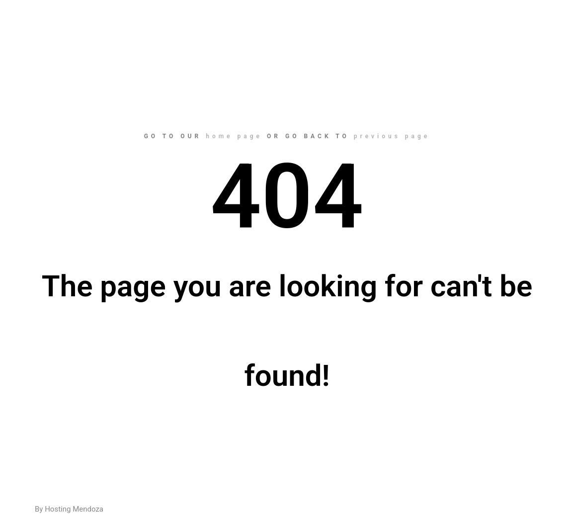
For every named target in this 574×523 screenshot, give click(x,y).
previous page (392, 136)
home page (234, 136)
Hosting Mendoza (74, 509)
